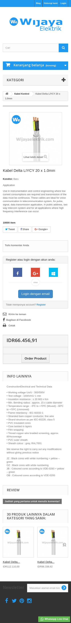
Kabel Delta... (11, 561)
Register (41, 304)
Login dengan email (35, 294)
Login (63, 3)
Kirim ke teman (17, 314)
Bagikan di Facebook (18, 319)
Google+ (41, 229)
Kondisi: (8, 179)
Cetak (12, 325)
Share (24, 229)
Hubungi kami (51, 3)
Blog (38, 3)
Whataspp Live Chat (54, 619)
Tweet (10, 229)
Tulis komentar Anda (17, 245)
